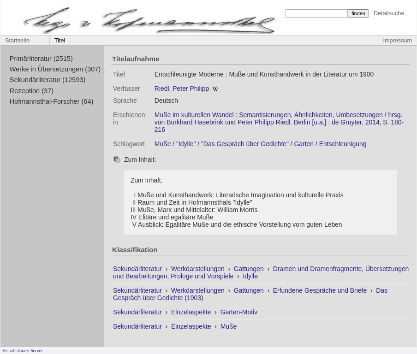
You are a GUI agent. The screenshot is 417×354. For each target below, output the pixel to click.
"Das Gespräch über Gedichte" (245, 144)
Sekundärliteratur (138, 268)
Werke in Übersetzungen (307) (55, 69)
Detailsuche (389, 13)
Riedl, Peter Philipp (182, 88)
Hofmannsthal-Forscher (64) (52, 101)
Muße (163, 144)
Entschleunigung (343, 144)
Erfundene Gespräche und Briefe (321, 290)
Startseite (17, 40)
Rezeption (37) (32, 90)
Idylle (250, 276)
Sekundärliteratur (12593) (48, 79)
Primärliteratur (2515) (41, 58)
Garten (304, 144)
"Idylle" (186, 144)
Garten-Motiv (238, 312)
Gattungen (250, 268)
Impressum (397, 40)
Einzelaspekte (192, 312)
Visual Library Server (22, 350)
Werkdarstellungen (198, 268)
